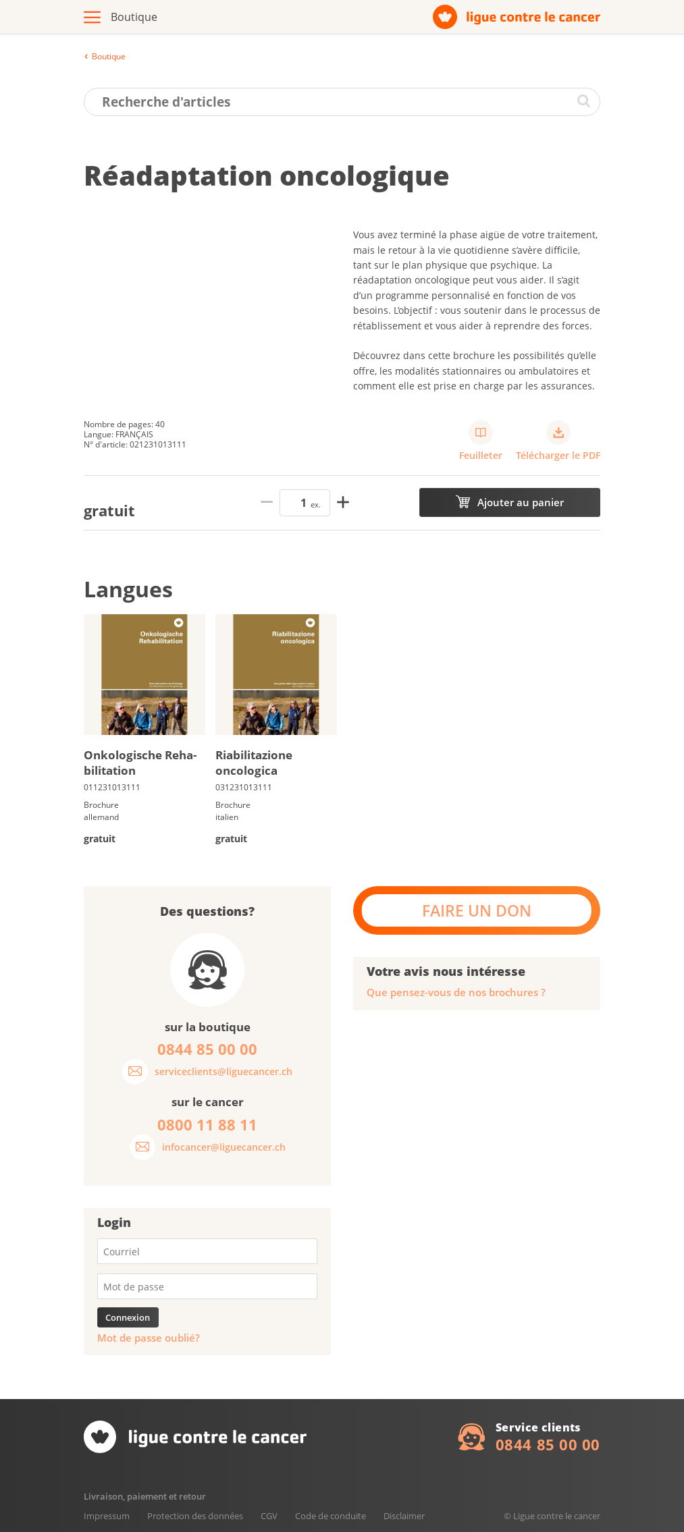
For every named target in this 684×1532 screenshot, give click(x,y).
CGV (269, 1516)
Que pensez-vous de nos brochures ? (456, 992)
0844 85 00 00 (548, 1444)
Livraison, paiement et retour (145, 1496)
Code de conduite (330, 1516)
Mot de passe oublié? (148, 1338)
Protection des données (195, 1516)
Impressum (107, 1516)
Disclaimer (404, 1516)
